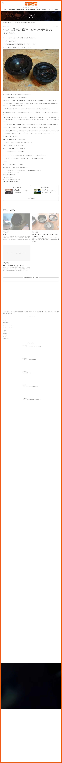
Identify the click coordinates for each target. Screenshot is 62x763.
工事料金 (38, 9)
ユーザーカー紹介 (20, 9)
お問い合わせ (54, 9)
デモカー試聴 (12, 9)
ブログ (48, 9)
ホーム (5, 9)
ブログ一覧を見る (31, 198)
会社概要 (44, 9)
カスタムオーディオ (30, 9)
